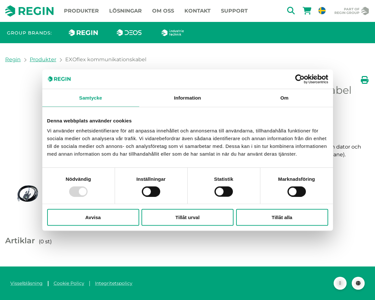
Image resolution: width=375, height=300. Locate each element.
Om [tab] (284, 97)
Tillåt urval (187, 217)
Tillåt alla (282, 217)
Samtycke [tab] (90, 97)
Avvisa (93, 217)
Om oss (163, 11)
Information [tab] (187, 97)
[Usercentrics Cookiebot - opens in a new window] (300, 79)
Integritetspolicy (113, 283)
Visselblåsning (26, 283)
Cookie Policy (69, 283)
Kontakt (197, 11)
